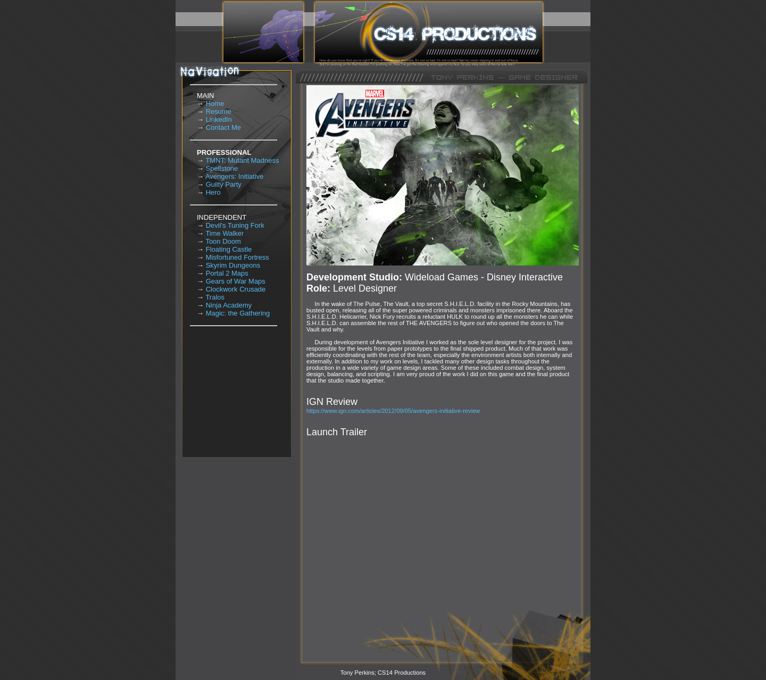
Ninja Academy (229, 305)
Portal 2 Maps (227, 273)
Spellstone (222, 168)
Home (215, 103)
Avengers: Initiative (234, 176)
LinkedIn (219, 119)
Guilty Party (224, 184)
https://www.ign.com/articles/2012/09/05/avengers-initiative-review (393, 411)
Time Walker (224, 233)
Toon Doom (222, 241)
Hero (213, 192)
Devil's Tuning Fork (235, 225)
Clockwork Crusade (236, 289)
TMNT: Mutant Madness (242, 160)
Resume (218, 111)
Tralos (214, 297)
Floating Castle (229, 249)
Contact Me (223, 127)
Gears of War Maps (235, 281)
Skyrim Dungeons (233, 265)
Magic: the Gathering (238, 313)
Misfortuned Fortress (237, 257)
